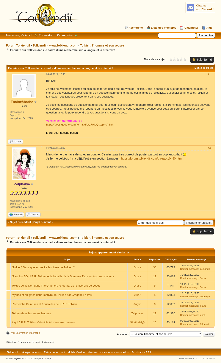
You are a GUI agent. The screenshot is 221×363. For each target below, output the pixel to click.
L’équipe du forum (30, 352)
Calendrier (191, 27)
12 (154, 276)
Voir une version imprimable (26, 333)
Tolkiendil (12, 352)
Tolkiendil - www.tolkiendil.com (55, 45)
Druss (137, 267)
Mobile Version (76, 352)
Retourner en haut (54, 352)
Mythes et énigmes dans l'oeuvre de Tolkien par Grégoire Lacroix (52, 294)
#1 (209, 74)
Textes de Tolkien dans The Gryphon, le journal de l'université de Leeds (56, 285)
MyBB (17, 358)
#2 (209, 147)
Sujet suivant (42, 222)
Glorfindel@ (137, 322)
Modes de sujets (203, 68)
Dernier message (189, 269)
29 (154, 313)
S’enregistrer (65, 35)
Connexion (46, 35)
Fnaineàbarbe (22, 102)
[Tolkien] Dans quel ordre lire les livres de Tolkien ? (43, 267)
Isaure (203, 305)
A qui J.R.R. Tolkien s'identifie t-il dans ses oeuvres (43, 322)
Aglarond (204, 324)
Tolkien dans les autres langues (31, 313)
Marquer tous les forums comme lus (108, 352)
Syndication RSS (141, 352)
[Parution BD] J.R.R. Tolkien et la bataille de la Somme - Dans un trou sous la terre (63, 276)
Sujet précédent (20, 222)
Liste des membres (163, 27)
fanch (202, 315)
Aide (209, 27)
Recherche (136, 27)
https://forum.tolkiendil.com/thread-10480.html (151, 158)
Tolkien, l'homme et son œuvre (102, 45)
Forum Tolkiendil (18, 45)
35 (154, 267)
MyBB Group (43, 358)
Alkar (137, 294)
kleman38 (205, 269)
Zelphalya (205, 296)
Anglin (137, 304)
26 (154, 322)
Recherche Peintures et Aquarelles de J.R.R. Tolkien (44, 304)
